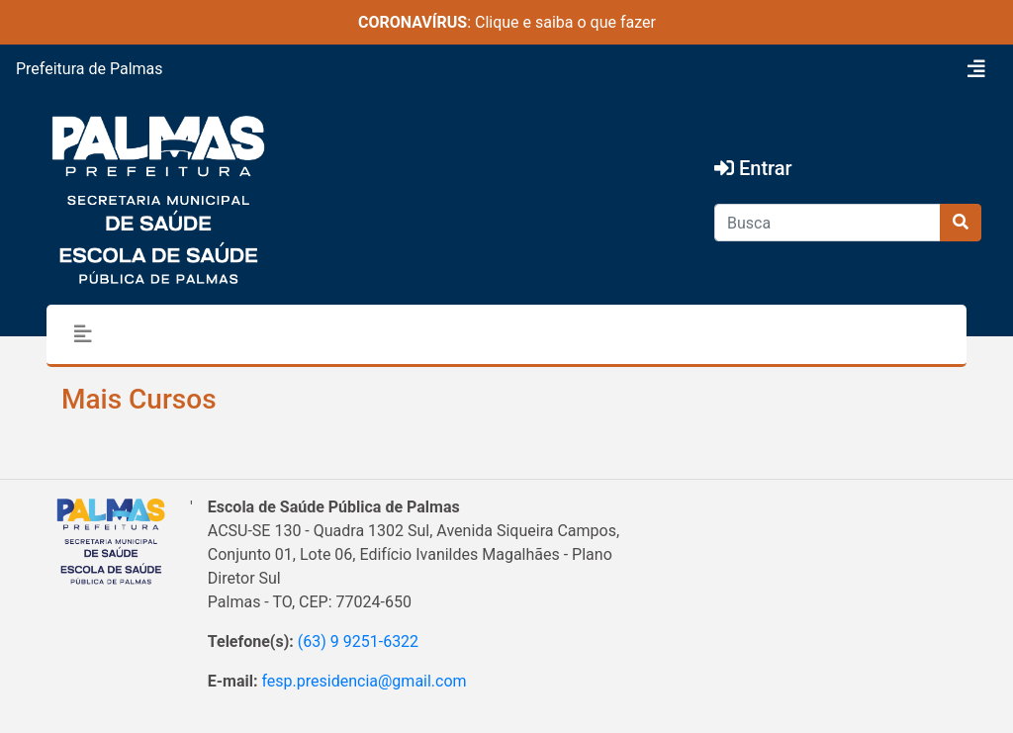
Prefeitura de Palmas (89, 68)
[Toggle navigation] (976, 69)
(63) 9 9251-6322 (358, 641)
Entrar (753, 168)
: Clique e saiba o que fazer (507, 22)
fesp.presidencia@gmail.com (363, 681)
